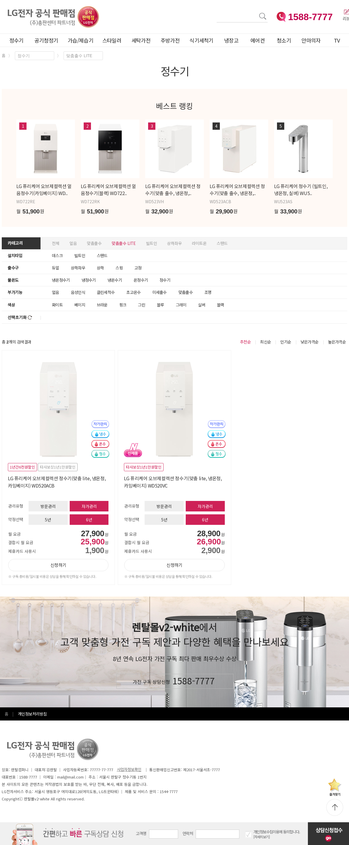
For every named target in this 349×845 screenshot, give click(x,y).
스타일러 (111, 40)
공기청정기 (46, 40)
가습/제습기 (80, 40)
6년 (89, 520)
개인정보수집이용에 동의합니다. (276, 831)
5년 (48, 520)
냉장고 (231, 40)
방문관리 (48, 506)
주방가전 (170, 40)
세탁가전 (140, 40)
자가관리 (89, 506)
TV (337, 40)
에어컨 (257, 40)
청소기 (284, 40)
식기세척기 (201, 40)
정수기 (16, 40)
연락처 (188, 833)
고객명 (141, 833)
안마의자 (312, 40)
